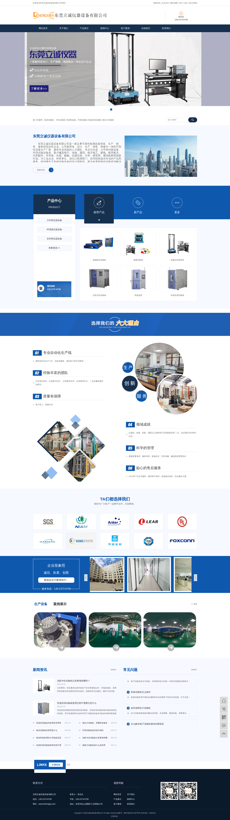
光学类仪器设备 (54, 239)
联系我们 (166, 28)
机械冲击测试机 (177, 260)
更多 (177, 212)
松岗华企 (152, 813)
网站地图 (173, 3)
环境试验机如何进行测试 (93, 730)
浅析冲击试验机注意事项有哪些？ (94, 739)
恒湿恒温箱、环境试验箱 (76, 120)
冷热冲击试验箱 (99, 295)
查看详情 (41, 170)
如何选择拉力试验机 (141, 711)
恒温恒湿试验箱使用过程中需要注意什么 (48, 746)
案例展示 (60, 604)
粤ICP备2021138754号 (132, 813)
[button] (111, 109)
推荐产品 (99, 212)
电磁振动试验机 (99, 260)
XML (186, 3)
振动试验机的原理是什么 (46, 730)
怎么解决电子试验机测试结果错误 (147, 679)
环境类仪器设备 (54, 229)
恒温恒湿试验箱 (177, 295)
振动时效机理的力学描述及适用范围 (48, 739)
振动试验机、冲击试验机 (54, 120)
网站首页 (43, 28)
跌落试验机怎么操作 (141, 695)
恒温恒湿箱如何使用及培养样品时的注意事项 (48, 724)
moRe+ (114, 670)
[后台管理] (193, 3)
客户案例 (125, 28)
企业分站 (165, 3)
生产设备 (40, 604)
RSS (181, 3)
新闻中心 (104, 28)
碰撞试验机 (138, 260)
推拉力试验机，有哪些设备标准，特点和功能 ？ (94, 724)
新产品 (138, 212)
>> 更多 (194, 604)
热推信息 (156, 3)
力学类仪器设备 (54, 220)
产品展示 (84, 28)
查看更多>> (54, 248)
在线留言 (145, 28)
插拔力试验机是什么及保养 (93, 745)
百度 (68, 765)
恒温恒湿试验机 (95, 120)
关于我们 (63, 28)
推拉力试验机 (108, 120)
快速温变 (138, 295)
